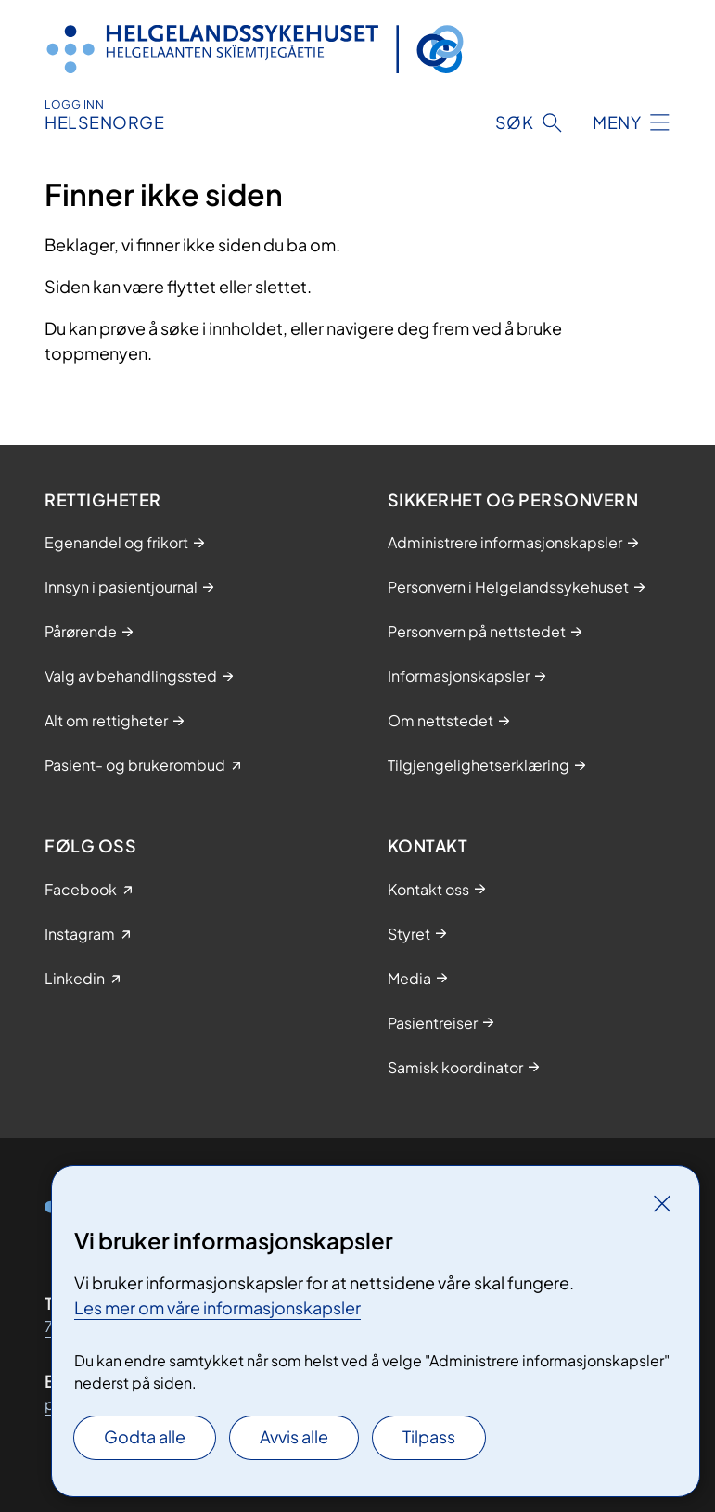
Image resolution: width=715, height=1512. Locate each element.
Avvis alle (294, 1436)
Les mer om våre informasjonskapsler (217, 1307)
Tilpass (428, 1436)
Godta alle (144, 1436)
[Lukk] (662, 1203)
